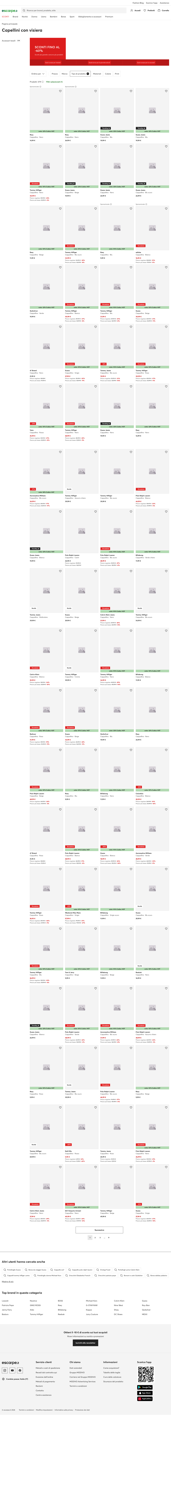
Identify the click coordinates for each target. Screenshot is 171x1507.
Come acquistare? (111, 1368)
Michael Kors (91, 1301)
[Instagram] (5, 1370)
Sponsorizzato (35, 87)
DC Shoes (118, 1314)
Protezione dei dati (82, 1410)
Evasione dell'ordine (44, 1377)
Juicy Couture (92, 1314)
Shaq (116, 1310)
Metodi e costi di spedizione (48, 1368)
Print (117, 74)
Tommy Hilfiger (36, 1314)
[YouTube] (12, 1370)
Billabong (62, 1310)
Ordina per (38, 73)
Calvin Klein (119, 1301)
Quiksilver (146, 1310)
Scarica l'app (151, 3)
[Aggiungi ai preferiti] (60, 91)
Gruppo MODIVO (77, 1372)
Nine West (118, 1305)
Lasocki (5, 1301)
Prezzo (55, 74)
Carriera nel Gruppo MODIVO (83, 1377)
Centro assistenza (43, 1395)
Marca (64, 74)
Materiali (97, 74)
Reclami (39, 1386)
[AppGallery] (145, 1398)
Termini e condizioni (78, 1386)
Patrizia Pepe (8, 1305)
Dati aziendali (76, 1368)
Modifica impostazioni (44, 1410)
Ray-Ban (146, 1305)
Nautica (33, 1301)
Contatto (40, 1390)
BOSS (60, 1301)
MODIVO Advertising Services (82, 1381)
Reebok (61, 1314)
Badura (5, 1314)
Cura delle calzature (112, 1377)
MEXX (144, 1314)
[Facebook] (20, 1370)
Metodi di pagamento (45, 1381)
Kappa (89, 1310)
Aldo (32, 1310)
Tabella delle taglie (111, 1372)
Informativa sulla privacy (64, 1410)
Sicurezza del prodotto (113, 1381)
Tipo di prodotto (80, 73)
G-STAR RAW (91, 1305)
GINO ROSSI (35, 1305)
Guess (144, 1301)
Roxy (60, 1305)
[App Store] (145, 1393)
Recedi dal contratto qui (46, 1372)
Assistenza (164, 3)
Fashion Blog (138, 3)
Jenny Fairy (7, 1310)
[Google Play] (145, 1387)
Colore (108, 74)
